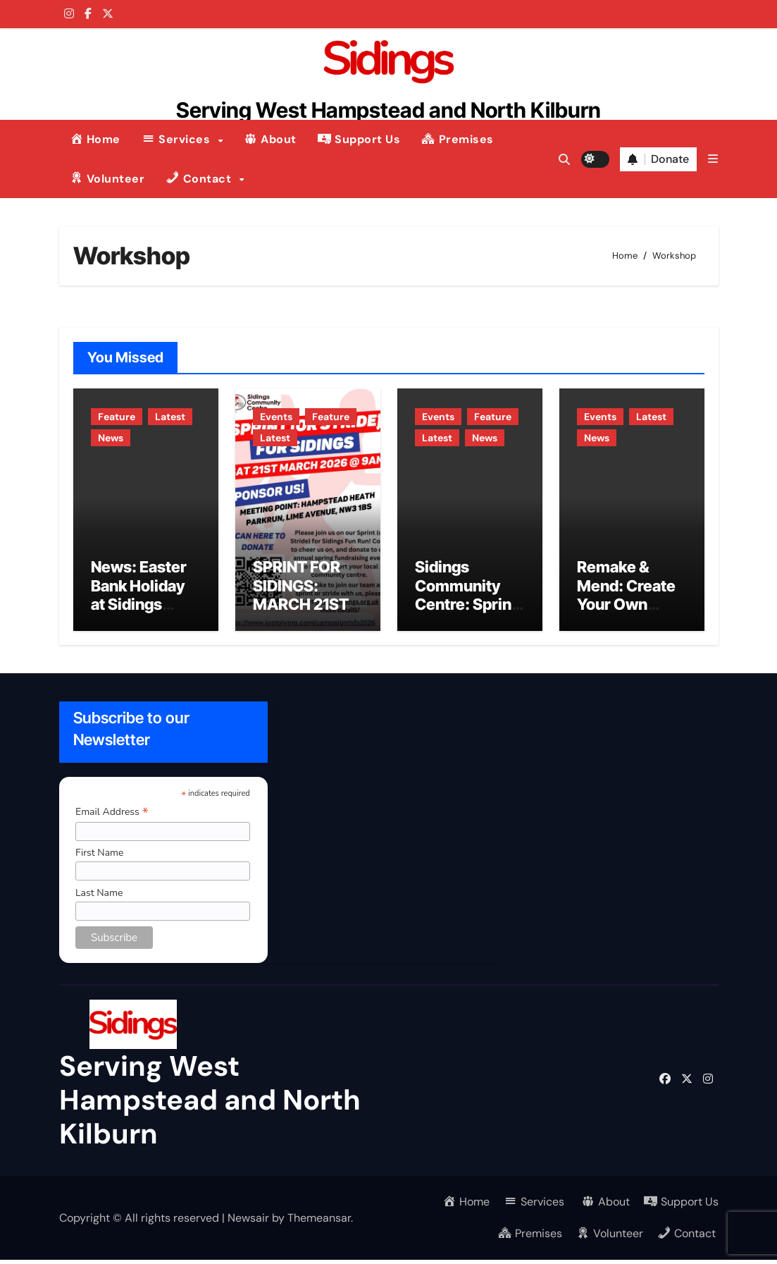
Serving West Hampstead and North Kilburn (388, 110)
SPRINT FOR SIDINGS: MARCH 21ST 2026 (301, 599)
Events (276, 416)
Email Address (111, 816)
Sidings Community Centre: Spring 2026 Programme (468, 608)
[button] (713, 159)
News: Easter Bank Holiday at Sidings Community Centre (139, 608)
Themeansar (319, 1221)
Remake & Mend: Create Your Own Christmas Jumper (626, 608)
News (110, 437)
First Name (99, 857)
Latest (170, 416)
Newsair (248, 1221)
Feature (116, 416)
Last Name (98, 897)
